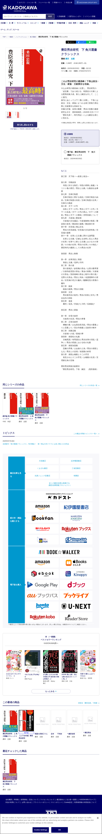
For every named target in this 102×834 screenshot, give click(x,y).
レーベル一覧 (45, 2)
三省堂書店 (76, 468)
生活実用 (73, 23)
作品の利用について (12, 797)
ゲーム (3, 30)
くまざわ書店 (42, 468)
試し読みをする (25, 125)
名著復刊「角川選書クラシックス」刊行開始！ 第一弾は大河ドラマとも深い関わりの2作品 (36, 444)
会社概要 (9, 795)
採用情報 (24, 795)
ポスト (72, 42)
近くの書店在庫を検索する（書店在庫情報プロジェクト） (59, 484)
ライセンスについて (47, 795)
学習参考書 (62, 23)
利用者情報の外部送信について (85, 797)
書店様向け (61, 795)
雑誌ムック (86, 23)
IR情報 (16, 795)
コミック (34, 23)
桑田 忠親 (70, 59)
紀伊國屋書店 (76, 461)
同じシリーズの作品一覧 (88, 385)
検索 (50, 16)
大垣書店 (42, 461)
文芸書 (4, 23)
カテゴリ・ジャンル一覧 (27, 2)
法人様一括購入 (72, 795)
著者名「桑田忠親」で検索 (87, 698)
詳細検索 (61, 16)
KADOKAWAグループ (87, 795)
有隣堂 (76, 476)
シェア (82, 42)
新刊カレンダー (74, 16)
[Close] (98, 818)
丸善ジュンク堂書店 (42, 476)
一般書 (43, 23)
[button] (46, 115)
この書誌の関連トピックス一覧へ (85, 434)
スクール (15, 30)
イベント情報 (89, 16)
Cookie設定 (68, 797)
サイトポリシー (56, 797)
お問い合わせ (26, 797)
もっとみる (49, 686)
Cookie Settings (40, 830)
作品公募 (69, 2)
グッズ (9, 30)
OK (59, 830)
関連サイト (58, 2)
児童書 (52, 23)
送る (92, 42)
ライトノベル (23, 23)
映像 (95, 23)
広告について (33, 795)
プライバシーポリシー (41, 797)
